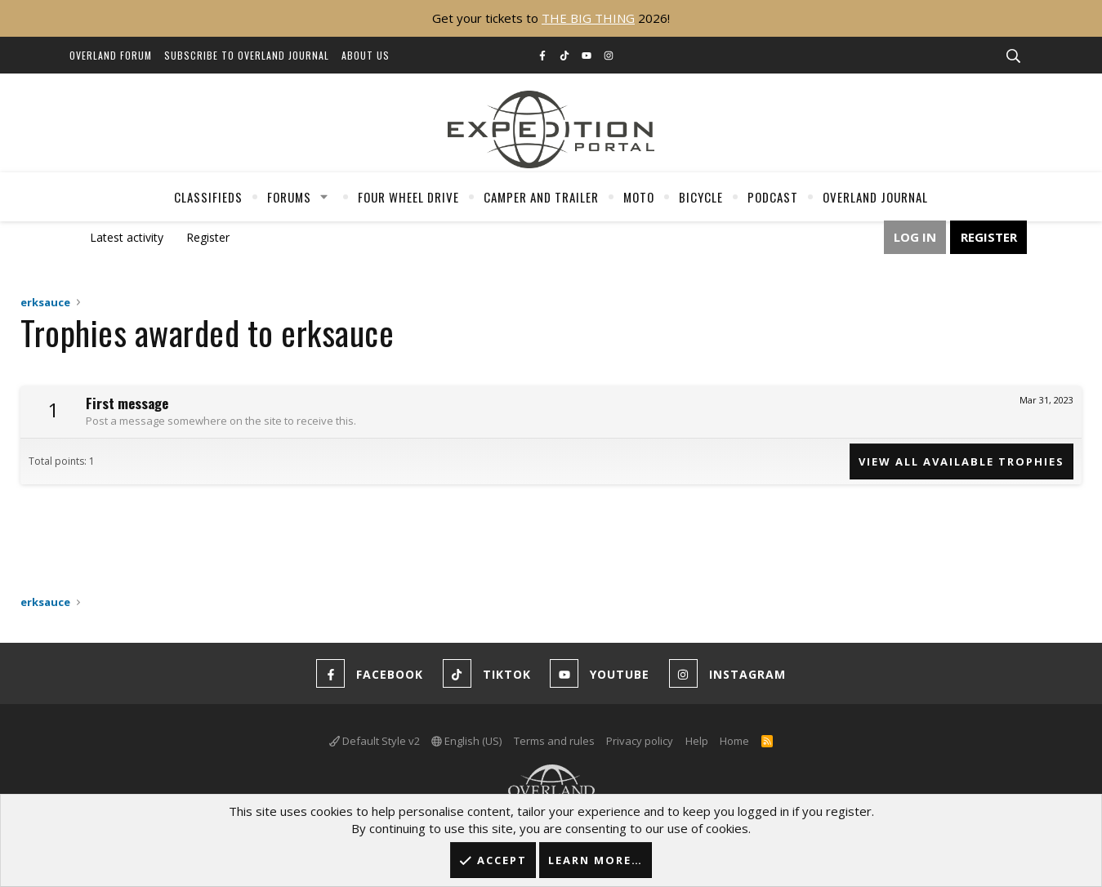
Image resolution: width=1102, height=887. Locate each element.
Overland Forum (110, 55)
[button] (323, 196)
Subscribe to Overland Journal (246, 55)
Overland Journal (875, 197)
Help (696, 740)
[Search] (1014, 56)
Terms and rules (554, 740)
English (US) (466, 740)
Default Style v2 (374, 740)
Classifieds (208, 197)
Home (734, 740)
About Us (365, 55)
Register (208, 237)
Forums (289, 197)
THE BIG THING (588, 18)
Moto (638, 197)
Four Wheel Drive (408, 197)
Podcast (772, 197)
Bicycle (701, 197)
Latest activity (126, 237)
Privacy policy (639, 740)
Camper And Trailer (541, 197)
